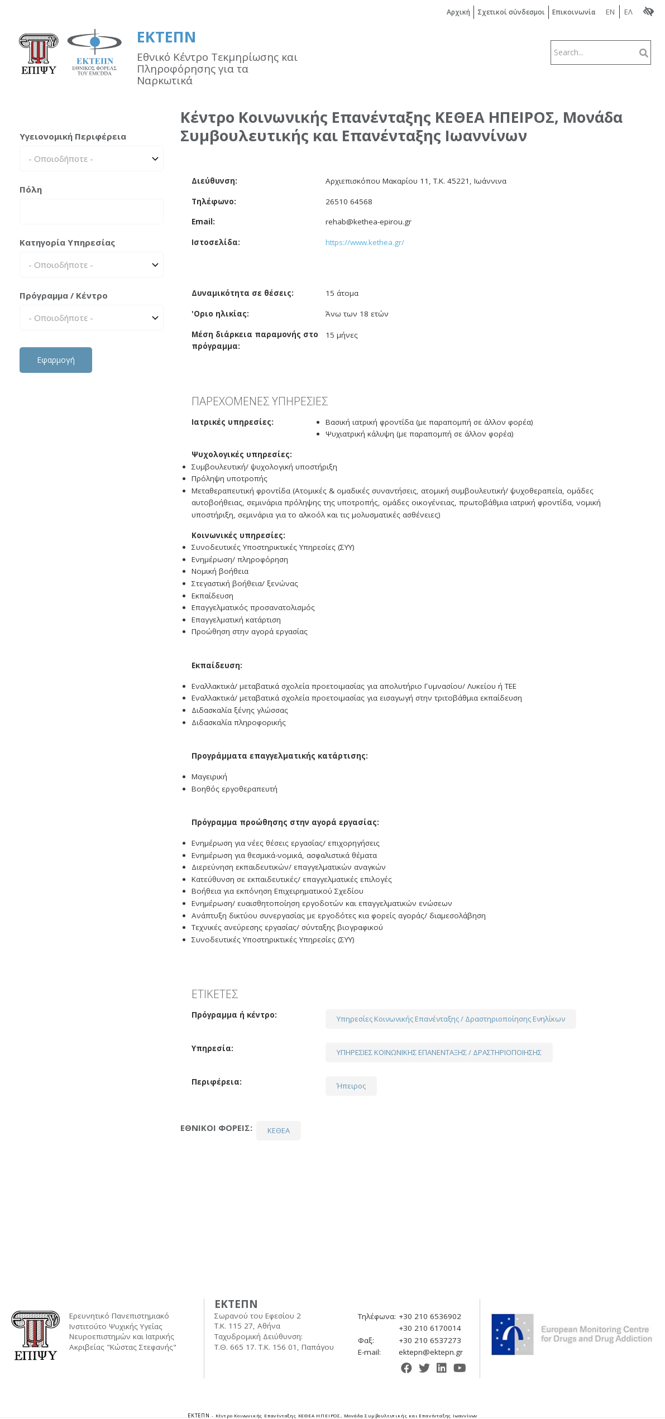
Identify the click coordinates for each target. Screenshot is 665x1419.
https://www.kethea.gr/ (365, 242)
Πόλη (31, 189)
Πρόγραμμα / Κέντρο (64, 295)
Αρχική (459, 12)
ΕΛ (628, 12)
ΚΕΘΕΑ (278, 1130)
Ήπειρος (351, 1086)
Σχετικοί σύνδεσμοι (512, 12)
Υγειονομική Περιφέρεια (73, 136)
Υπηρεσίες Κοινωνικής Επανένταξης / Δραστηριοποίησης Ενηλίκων (451, 1019)
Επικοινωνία (574, 12)
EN (610, 12)
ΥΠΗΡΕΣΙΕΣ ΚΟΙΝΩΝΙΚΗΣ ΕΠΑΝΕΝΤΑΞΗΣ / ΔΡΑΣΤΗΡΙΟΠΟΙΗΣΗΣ (439, 1052)
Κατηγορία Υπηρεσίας (67, 242)
